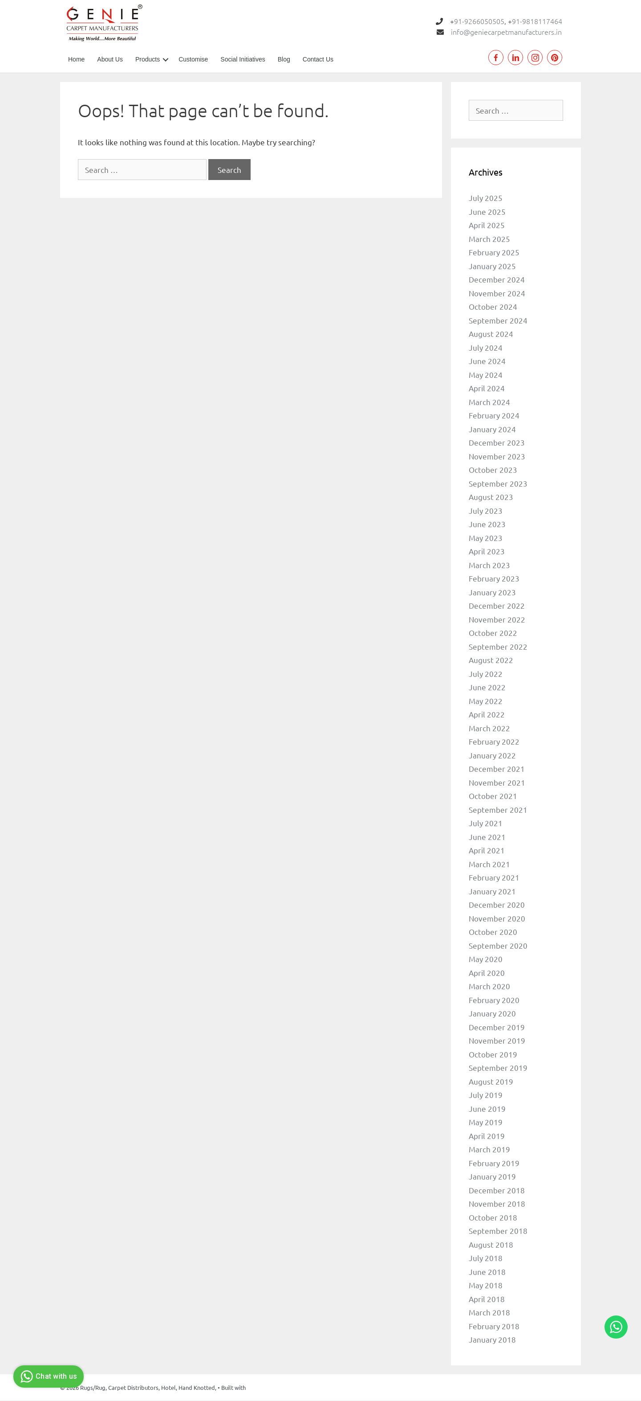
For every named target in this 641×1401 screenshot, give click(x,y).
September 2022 (498, 646)
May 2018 (486, 1285)
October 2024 (493, 306)
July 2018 (486, 1258)
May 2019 (486, 1122)
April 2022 (487, 714)
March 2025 (489, 238)
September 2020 (498, 945)
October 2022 (493, 633)
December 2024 (497, 279)
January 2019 (492, 1176)
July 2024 (486, 347)
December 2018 (497, 1190)
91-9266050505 (479, 21)
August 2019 (491, 1081)
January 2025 (492, 265)
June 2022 (487, 687)
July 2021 (486, 823)
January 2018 (492, 1339)
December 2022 (497, 605)
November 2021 (497, 782)
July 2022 (486, 673)
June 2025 (487, 211)
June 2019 (487, 1108)
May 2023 (486, 537)
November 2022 (497, 619)
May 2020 (486, 959)
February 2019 (494, 1163)
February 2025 (494, 252)
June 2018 (487, 1271)
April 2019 (487, 1135)
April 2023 (487, 551)
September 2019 (498, 1068)
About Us (110, 59)
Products (147, 59)
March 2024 (489, 401)
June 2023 (487, 524)
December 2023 (497, 442)
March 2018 (489, 1312)
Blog (284, 59)
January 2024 (492, 429)
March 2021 (489, 863)
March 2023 (489, 564)
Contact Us (318, 59)
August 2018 (491, 1244)
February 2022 (494, 741)
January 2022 (492, 755)
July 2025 (486, 198)
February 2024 (494, 415)
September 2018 (498, 1231)
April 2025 (487, 225)
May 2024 (486, 374)
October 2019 (493, 1054)
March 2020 (489, 986)
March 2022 (489, 728)
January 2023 (492, 592)
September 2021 (498, 809)
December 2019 (497, 1027)
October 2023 (493, 470)
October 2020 (493, 932)
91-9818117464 (537, 21)
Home (76, 59)
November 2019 (497, 1040)
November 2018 (497, 1203)
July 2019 (486, 1095)
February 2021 (494, 877)
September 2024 (498, 320)
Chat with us (47, 1376)
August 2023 (491, 497)
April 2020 (487, 972)
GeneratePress (266, 1387)
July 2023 (486, 510)
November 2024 (497, 293)
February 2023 (494, 578)
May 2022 (486, 700)
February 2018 (494, 1326)
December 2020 (497, 904)
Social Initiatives (242, 59)
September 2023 (498, 483)
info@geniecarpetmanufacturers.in (506, 32)
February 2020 (494, 999)
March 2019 (489, 1149)
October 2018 (493, 1217)
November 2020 (497, 918)
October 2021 (493, 796)
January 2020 (492, 1013)
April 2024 (487, 388)
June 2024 (487, 361)
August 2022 (491, 660)
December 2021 (497, 769)
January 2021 (492, 891)
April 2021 (487, 850)
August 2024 (491, 334)
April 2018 (487, 1298)
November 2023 (497, 456)
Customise (193, 59)
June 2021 (487, 836)
